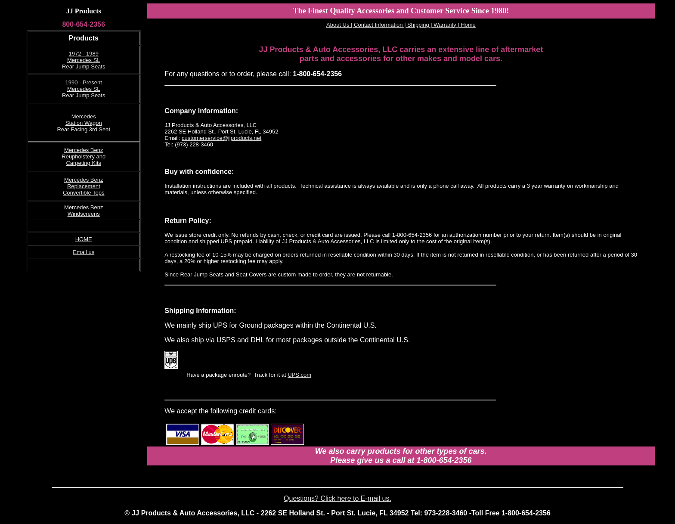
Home (467, 25)
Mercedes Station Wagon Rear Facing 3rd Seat (83, 123)
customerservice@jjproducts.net (221, 138)
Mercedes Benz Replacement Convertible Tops (84, 186)
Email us (83, 252)
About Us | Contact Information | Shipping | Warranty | (392, 25)
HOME (83, 239)
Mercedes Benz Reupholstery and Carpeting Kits (83, 156)
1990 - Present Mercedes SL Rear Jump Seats (83, 89)
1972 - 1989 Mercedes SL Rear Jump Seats (83, 60)
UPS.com (299, 375)
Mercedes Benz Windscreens (83, 210)
